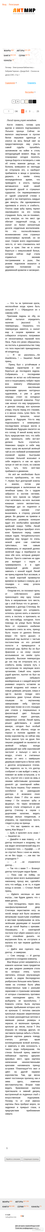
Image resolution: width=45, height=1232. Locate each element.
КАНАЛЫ (8, 60)
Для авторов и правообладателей (27, 1226)
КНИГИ (7, 55)
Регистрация (14, 4)
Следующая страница (31, 1159)
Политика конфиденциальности (27, 1228)
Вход (4, 4)
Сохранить (31, 83)
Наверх (38, 1229)
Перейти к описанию (13, 1159)
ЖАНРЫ (7, 51)
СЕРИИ (22, 55)
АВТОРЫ (20, 51)
